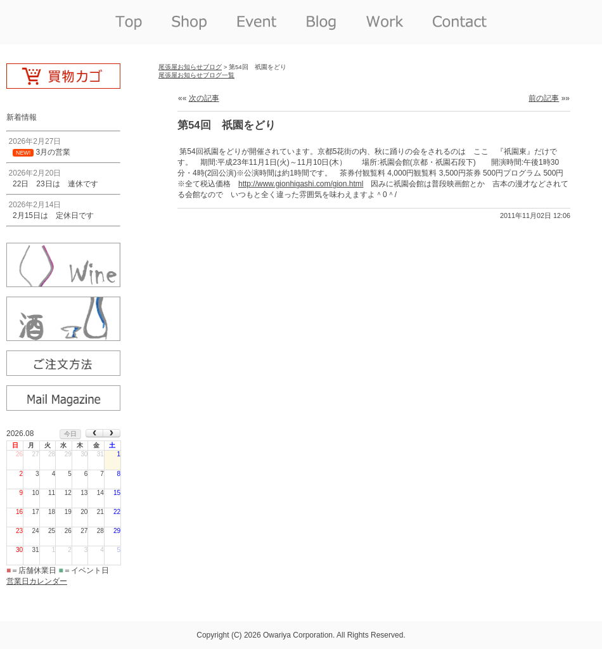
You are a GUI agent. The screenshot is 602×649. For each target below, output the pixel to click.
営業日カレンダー (36, 581)
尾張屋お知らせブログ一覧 (196, 75)
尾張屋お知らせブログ (190, 66)
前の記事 (543, 98)
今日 (70, 433)
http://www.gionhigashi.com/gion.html (300, 183)
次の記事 (204, 98)
